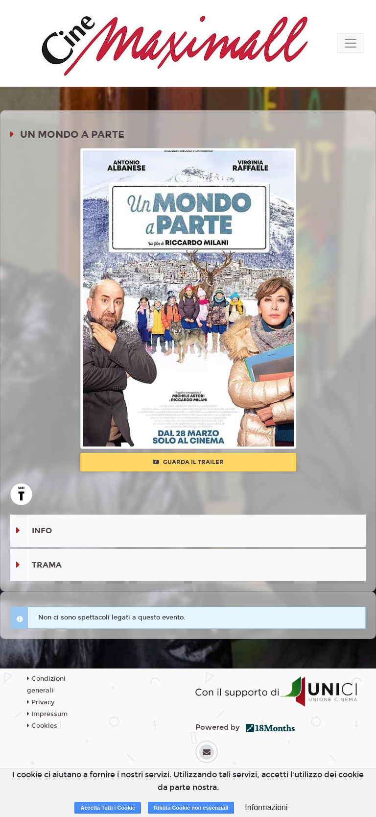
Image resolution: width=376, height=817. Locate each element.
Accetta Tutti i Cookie (107, 808)
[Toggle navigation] (350, 43)
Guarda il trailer (188, 462)
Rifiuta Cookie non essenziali (191, 808)
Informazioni (266, 807)
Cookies (42, 726)
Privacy (40, 702)
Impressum (47, 714)
